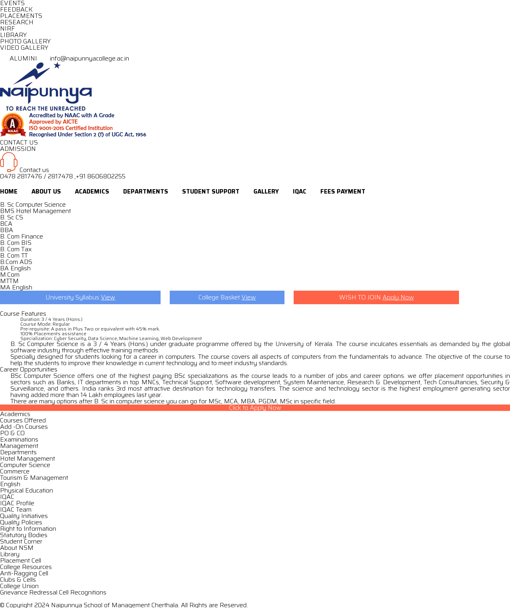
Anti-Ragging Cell (24, 573)
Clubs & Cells (18, 580)
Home (9, 191)
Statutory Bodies (23, 535)
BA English (15, 268)
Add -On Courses (24, 427)
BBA (6, 230)
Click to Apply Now (255, 408)
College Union (19, 586)
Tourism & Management (34, 478)
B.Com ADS (16, 262)
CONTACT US (19, 142)
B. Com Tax (16, 249)
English (10, 484)
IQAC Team (15, 509)
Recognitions (88, 592)
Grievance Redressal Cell (34, 592)
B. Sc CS (11, 217)
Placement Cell (20, 560)
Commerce (14, 471)
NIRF (7, 28)
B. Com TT (14, 255)
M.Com (10, 275)
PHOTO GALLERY (25, 41)
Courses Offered (23, 420)
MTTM (9, 281)
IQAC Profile (17, 503)
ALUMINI (19, 58)
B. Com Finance (21, 236)
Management (19, 446)
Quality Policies (21, 522)
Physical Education (26, 490)
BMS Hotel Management (35, 211)
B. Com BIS (15, 243)
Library (10, 554)
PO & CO (12, 433)
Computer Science (25, 465)
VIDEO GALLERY (24, 48)
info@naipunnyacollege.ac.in (84, 58)
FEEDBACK (16, 9)
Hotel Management (27, 458)
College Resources (26, 567)
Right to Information (28, 529)
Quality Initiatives (24, 516)
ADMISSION (18, 149)
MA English (16, 287)
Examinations (19, 439)
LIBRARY (13, 35)
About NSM (16, 548)
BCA (6, 224)
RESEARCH (16, 22)
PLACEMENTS (21, 16)
